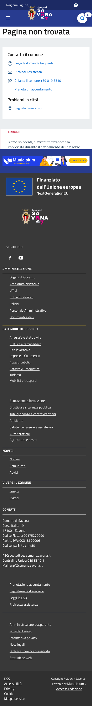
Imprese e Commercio (25, 355)
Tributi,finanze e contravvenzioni (33, 413)
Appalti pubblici (20, 362)
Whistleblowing (20, 631)
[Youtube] (21, 258)
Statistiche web (21, 657)
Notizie (15, 459)
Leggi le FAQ (18, 597)
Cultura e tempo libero (25, 343)
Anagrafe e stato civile (25, 337)
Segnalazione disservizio (27, 591)
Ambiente (16, 420)
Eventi (14, 497)
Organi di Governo (22, 277)
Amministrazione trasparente (30, 624)
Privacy (9, 688)
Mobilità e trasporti (23, 380)
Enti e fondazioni (21, 297)
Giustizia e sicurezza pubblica (30, 407)
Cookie (9, 693)
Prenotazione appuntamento (30, 584)
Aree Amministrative (24, 283)
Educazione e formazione (27, 400)
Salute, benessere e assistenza (31, 427)
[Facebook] (10, 258)
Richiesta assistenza (24, 604)
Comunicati (18, 465)
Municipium (75, 683)
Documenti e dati (22, 317)
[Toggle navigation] (8, 17)
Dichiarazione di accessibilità (30, 651)
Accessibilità (13, 683)
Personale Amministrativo (28, 310)
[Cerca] (83, 18)
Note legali (17, 644)
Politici (14, 303)
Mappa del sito (14, 698)
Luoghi (14, 491)
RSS (7, 678)
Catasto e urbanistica (25, 368)
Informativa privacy (23, 637)
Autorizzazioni (20, 433)
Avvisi (14, 472)
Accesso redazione (69, 688)
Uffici (13, 290)
